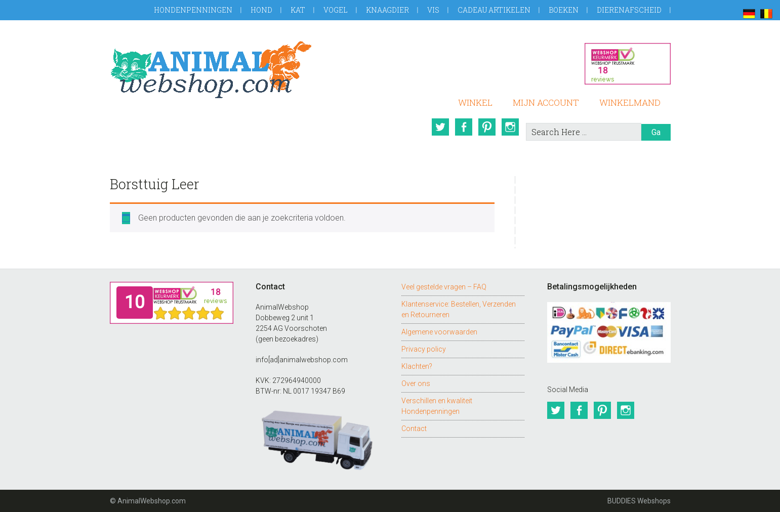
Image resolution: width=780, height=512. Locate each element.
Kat (298, 10)
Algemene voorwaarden (439, 332)
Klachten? (416, 366)
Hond (261, 10)
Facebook (463, 127)
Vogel (335, 10)
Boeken (564, 10)
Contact (414, 428)
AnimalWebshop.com (211, 69)
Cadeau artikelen (494, 10)
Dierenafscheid (629, 10)
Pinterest (487, 127)
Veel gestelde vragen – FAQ (443, 287)
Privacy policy (423, 349)
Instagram (510, 127)
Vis (433, 10)
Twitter (440, 127)
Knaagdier (387, 10)
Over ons (415, 383)
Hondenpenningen (193, 10)
